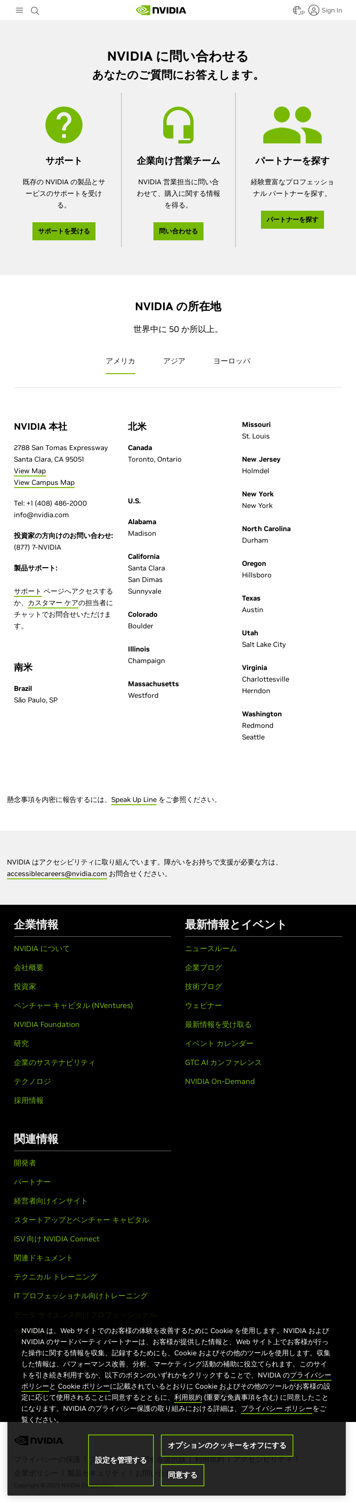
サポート (28, 591)
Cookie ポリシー (84, 1386)
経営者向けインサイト (51, 1200)
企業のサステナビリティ (54, 1062)
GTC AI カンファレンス (223, 1062)
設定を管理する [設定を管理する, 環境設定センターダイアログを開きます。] (121, 1460)
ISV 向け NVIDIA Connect (57, 1238)
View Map (30, 470)
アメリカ (120, 360)
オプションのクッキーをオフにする (227, 1445)
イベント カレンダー (219, 1043)
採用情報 (29, 1100)
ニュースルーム (211, 948)
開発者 (25, 1162)
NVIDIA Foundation (47, 1024)
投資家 (25, 986)
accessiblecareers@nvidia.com (57, 873)
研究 (21, 1043)
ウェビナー (203, 1005)
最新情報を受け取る (218, 1024)
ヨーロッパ (231, 360)
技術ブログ (203, 986)
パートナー (32, 1181)
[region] (176, 1401)
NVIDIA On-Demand (220, 1081)
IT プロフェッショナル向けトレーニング (81, 1295)
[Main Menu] (19, 11)
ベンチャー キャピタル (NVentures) (73, 1005)
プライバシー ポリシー (276, 1408)
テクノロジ (32, 1081)
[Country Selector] (297, 13)
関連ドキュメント (43, 1257)
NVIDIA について (42, 948)
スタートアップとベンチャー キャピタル (81, 1219)
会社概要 (29, 967)
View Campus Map (44, 482)
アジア (174, 360)
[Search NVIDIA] (36, 8)
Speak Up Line (134, 799)
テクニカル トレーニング (55, 1276)
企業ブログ (203, 967)
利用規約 (188, 1397)
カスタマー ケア (53, 602)
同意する (182, 1474)
